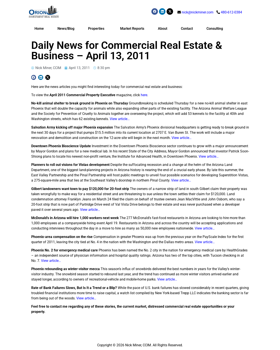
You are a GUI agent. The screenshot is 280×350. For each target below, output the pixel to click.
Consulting (214, 28)
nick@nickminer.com (197, 12)
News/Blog (65, 28)
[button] (33, 77)
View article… (120, 119)
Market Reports (132, 28)
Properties (97, 28)
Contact (187, 28)
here (144, 95)
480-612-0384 (231, 12)
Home (39, 28)
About (162, 28)
